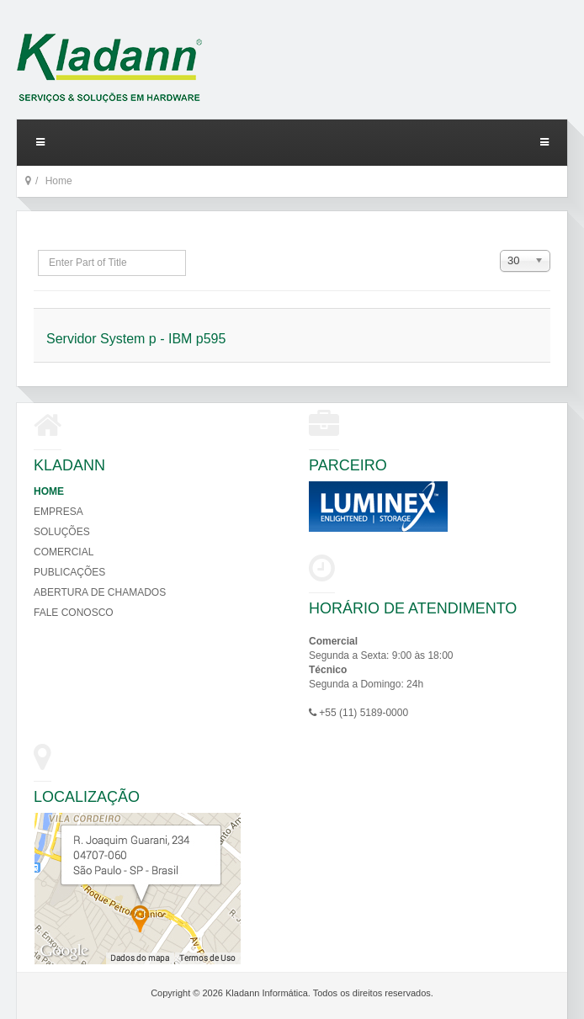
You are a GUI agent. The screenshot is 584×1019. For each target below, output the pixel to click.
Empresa (58, 511)
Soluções (62, 532)
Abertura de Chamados (100, 592)
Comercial (63, 552)
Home (49, 491)
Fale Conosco (74, 612)
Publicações (69, 572)
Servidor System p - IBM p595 (136, 339)
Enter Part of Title (38, 250)
